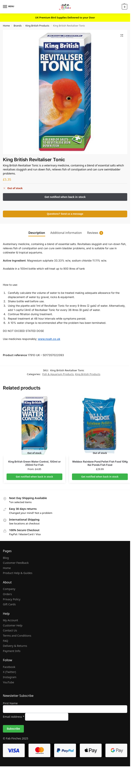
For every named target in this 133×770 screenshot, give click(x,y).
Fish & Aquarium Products (58, 374)
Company (9, 589)
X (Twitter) (9, 672)
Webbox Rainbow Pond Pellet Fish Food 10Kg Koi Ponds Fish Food (100, 463)
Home (6, 25)
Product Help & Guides (17, 573)
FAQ (5, 641)
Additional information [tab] (66, 233)
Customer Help (12, 625)
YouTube (8, 682)
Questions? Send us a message (65, 214)
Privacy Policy (11, 599)
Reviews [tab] (95, 233)
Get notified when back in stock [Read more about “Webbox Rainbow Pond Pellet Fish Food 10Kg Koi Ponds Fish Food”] (100, 476)
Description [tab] (36, 233)
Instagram (9, 677)
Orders (7, 594)
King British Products (37, 25)
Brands (18, 25)
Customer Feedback (16, 563)
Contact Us (10, 630)
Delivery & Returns (15, 646)
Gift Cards (9, 604)
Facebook (9, 667)
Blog (6, 558)
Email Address (14, 717)
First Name (10, 703)
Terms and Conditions (17, 635)
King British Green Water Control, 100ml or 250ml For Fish (34, 463)
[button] (124, 6)
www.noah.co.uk (49, 339)
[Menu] (8, 7)
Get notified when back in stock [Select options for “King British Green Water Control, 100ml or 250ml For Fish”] (34, 476)
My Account (10, 620)
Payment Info (11, 651)
